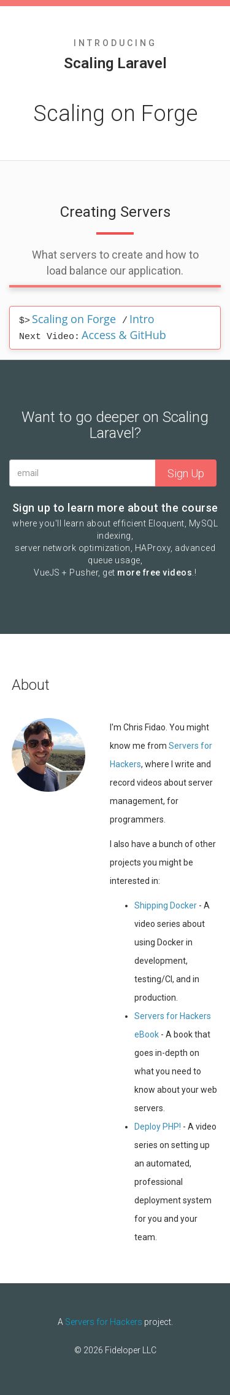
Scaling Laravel (115, 63)
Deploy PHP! (157, 1126)
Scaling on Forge (74, 318)
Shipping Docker (165, 905)
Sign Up (185, 473)
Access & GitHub (124, 334)
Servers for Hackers (103, 1322)
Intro (142, 318)
